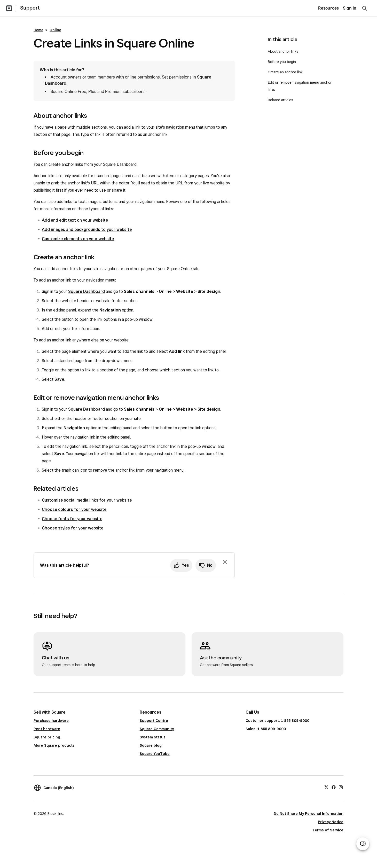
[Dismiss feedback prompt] (225, 562)
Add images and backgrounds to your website (87, 229)
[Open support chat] (362, 843)
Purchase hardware (51, 721)
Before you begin (282, 62)
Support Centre (154, 721)
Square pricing (47, 737)
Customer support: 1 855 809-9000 (277, 721)
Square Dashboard (86, 291)
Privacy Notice (330, 822)
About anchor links (283, 51)
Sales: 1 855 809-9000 (266, 729)
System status (153, 737)
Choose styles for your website (72, 528)
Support (30, 8)
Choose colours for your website (74, 509)
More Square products (54, 745)
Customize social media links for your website (87, 500)
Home (38, 30)
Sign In (349, 8)
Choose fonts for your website (72, 518)
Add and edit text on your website (75, 220)
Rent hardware (47, 729)
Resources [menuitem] (328, 8)
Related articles (280, 100)
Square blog (151, 745)
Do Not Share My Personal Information (308, 814)
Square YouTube (155, 754)
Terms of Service (327, 830)
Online (55, 30)
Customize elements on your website (78, 238)
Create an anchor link (285, 72)
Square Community (157, 729)
